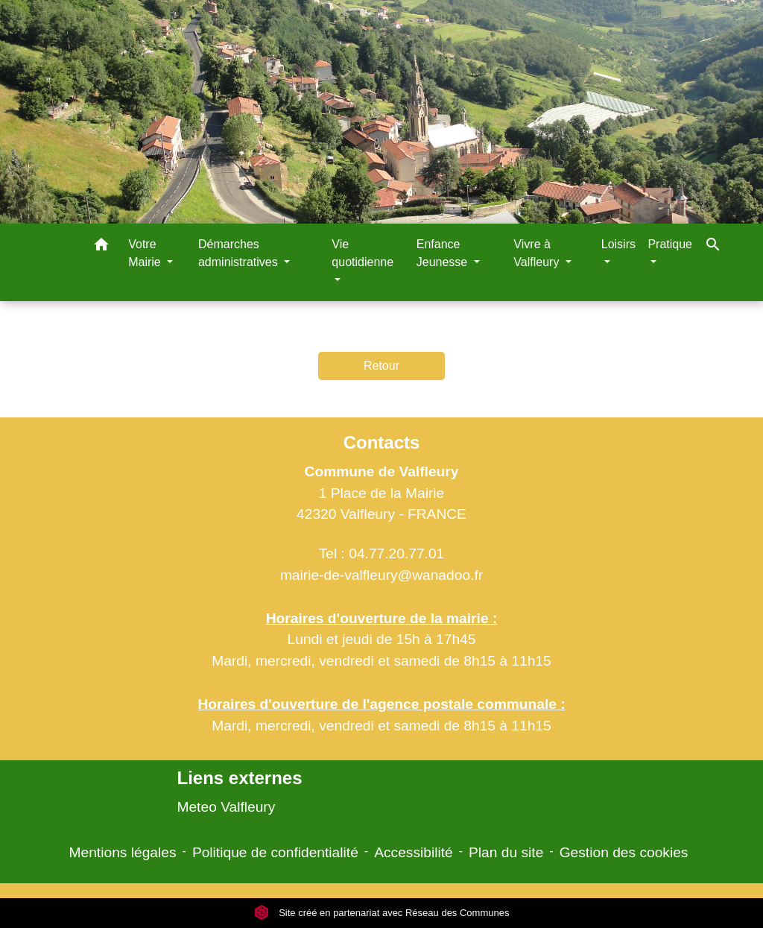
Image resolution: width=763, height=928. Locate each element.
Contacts (381, 442)
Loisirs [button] (618, 244)
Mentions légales (123, 852)
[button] (101, 247)
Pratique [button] (670, 244)
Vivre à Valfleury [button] (538, 253)
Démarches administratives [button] (239, 253)
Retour (381, 365)
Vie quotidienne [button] (362, 253)
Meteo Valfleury (226, 807)
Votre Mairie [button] (146, 253)
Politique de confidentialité (275, 852)
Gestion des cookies (624, 852)
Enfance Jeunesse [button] (444, 253)
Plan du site (506, 852)
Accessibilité (413, 852)
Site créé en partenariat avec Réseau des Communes (382, 912)
